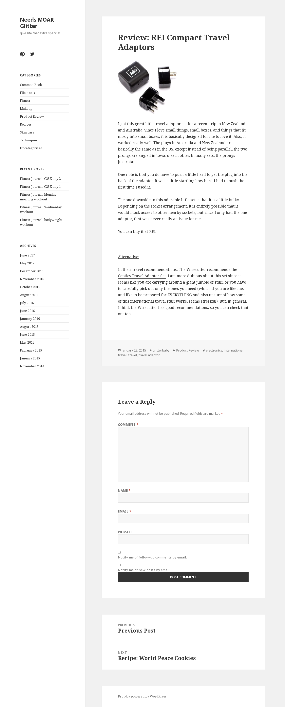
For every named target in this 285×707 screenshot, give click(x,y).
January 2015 (30, 358)
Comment (128, 424)
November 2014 (32, 366)
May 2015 (27, 342)
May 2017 (27, 263)
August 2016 (29, 295)
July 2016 (27, 303)
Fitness (25, 100)
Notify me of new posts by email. (144, 570)
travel (132, 355)
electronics (214, 350)
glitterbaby (161, 350)
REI (152, 231)
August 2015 (29, 326)
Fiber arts (27, 93)
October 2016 (30, 287)
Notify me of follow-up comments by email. (152, 557)
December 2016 (32, 271)
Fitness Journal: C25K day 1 (40, 186)
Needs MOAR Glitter (37, 23)
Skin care (27, 132)
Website (125, 532)
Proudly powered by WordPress (142, 696)
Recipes (25, 124)
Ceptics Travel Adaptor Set (142, 275)
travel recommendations (154, 269)
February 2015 (31, 350)
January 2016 (30, 318)
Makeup (26, 108)
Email (124, 511)
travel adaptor (149, 355)
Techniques (28, 140)
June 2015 (27, 334)
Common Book (31, 85)
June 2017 (27, 255)
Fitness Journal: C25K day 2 (40, 178)
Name (124, 490)
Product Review (32, 116)
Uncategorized (31, 148)
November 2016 (32, 279)
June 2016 (27, 311)
